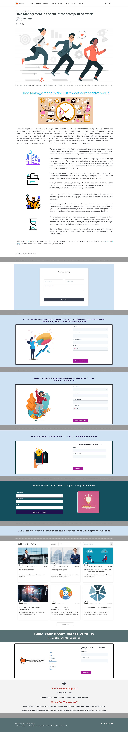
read (30, 241)
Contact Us (52, 666)
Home (31, 3)
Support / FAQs (57, 3)
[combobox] (75, 348)
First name (19, 492)
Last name (19, 498)
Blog (16, 11)
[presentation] (86, 354)
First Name (76, 326)
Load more (65, 624)
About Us (80, 3)
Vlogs (73, 3)
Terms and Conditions (43, 725)
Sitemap (51, 664)
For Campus (52, 658)
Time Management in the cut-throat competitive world (65, 93)
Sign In (107, 3)
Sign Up (38, 3)
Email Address (77, 339)
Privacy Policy (21, 725)
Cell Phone (76, 346)
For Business (52, 661)
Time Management (30, 253)
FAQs (50, 669)
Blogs (67, 3)
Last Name (76, 333)
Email (17, 504)
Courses (46, 3)
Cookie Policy (31, 725)
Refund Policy (55, 725)
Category (54, 544)
